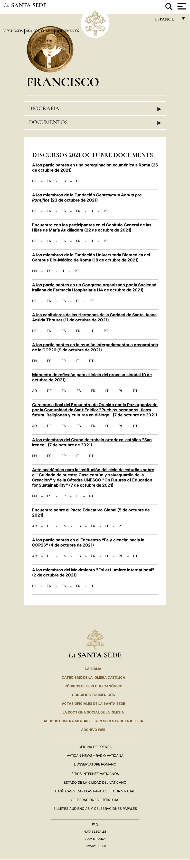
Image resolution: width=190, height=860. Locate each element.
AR (34, 391)
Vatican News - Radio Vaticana (95, 755)
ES (64, 181)
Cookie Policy (95, 839)
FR (78, 211)
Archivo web (93, 730)
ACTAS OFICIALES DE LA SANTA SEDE (93, 703)
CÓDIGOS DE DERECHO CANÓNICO (93, 686)
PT (106, 211)
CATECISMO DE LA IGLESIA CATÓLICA (93, 677)
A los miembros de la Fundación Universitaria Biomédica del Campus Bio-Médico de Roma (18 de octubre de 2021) (91, 257)
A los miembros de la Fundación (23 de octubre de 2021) (87, 197)
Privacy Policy (95, 846)
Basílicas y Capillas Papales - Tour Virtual (95, 791)
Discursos (13, 30)
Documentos (95, 122)
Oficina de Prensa (95, 747)
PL (121, 391)
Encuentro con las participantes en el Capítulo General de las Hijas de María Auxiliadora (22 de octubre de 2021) (91, 227)
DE (34, 181)
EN (49, 181)
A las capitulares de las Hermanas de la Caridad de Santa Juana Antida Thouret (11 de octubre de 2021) (94, 317)
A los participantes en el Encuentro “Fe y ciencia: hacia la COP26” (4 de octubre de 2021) (88, 542)
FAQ (95, 824)
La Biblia (93, 669)
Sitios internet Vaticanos (95, 774)
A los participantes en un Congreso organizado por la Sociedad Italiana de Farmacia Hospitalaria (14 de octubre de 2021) (94, 287)
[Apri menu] (181, 6)
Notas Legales (95, 831)
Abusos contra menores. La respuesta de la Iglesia (93, 721)
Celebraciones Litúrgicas (95, 800)
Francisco (62, 82)
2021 (29, 30)
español (166, 20)
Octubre (44, 30)
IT (77, 181)
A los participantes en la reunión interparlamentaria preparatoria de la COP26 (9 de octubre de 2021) (95, 347)
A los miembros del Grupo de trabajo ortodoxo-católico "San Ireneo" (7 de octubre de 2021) (92, 442)
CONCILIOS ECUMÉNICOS (93, 695)
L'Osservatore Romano (95, 764)
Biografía (95, 108)
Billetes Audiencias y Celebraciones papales (95, 808)
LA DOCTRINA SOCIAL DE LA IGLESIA (93, 712)
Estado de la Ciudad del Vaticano (95, 782)
